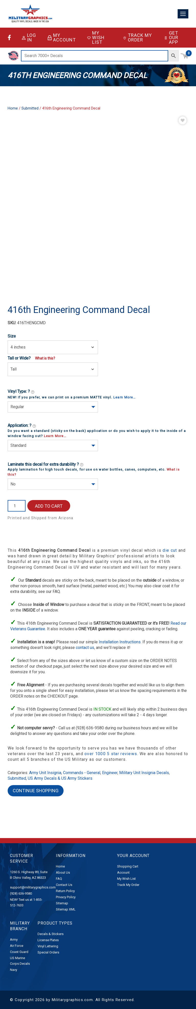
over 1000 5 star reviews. (112, 753)
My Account (62, 37)
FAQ (59, 879)
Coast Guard (19, 952)
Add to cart (49, 506)
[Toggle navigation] (183, 14)
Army (14, 939)
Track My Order (137, 37)
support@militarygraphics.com (33, 887)
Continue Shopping (35, 790)
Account (123, 872)
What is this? (45, 358)
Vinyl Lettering (48, 946)
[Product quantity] (17, 506)
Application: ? (22, 425)
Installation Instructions (120, 641)
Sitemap (62, 903)
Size (12, 336)
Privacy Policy (66, 897)
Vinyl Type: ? (21, 391)
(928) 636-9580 (21, 893)
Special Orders (48, 952)
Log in (29, 37)
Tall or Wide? (19, 358)
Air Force (16, 946)
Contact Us (64, 885)
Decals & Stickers (51, 934)
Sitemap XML (66, 909)
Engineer (109, 772)
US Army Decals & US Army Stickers (60, 778)
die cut (170, 550)
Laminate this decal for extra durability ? (46, 464)
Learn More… (124, 397)
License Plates (48, 940)
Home (13, 108)
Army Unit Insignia (45, 772)
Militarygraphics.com (72, 999)
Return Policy (65, 891)
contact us (85, 647)
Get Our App (171, 38)
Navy (13, 970)
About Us (63, 872)
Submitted (30, 108)
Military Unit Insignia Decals (144, 772)
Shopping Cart (127, 866)
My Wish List (96, 38)
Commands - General (81, 772)
